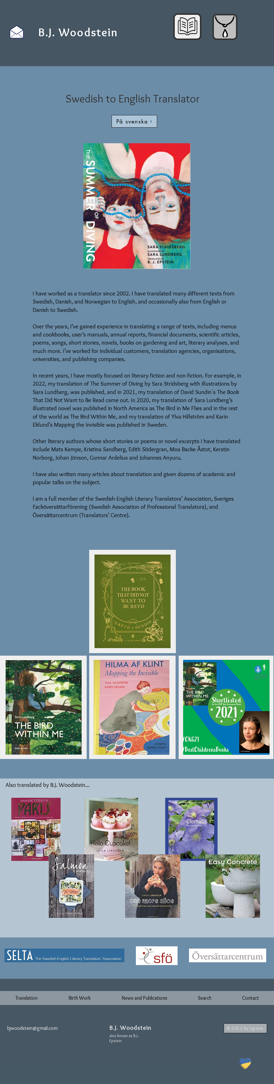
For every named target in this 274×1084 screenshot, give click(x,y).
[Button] (135, 1030)
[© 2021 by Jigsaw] (245, 1028)
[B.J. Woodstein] (78, 32)
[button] (26, 998)
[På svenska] (134, 121)
